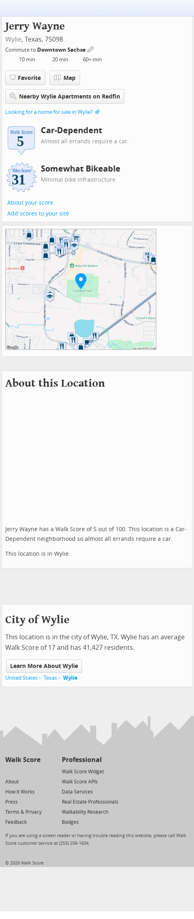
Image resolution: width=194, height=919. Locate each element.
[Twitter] (10, 771)
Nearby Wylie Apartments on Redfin (65, 96)
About (12, 782)
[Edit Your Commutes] (91, 48)
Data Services (77, 792)
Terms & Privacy (23, 812)
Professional (82, 760)
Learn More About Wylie (44, 666)
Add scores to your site (38, 213)
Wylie (13, 39)
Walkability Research (85, 812)
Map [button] (65, 78)
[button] (81, 280)
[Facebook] (22, 771)
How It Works (20, 792)
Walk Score (22, 760)
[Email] (35, 771)
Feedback (16, 822)
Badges (70, 822)
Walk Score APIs (80, 782)
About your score (30, 202)
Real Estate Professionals (90, 802)
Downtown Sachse (62, 50)
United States (21, 678)
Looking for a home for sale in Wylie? (49, 112)
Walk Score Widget (83, 772)
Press (11, 802)
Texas (50, 678)
